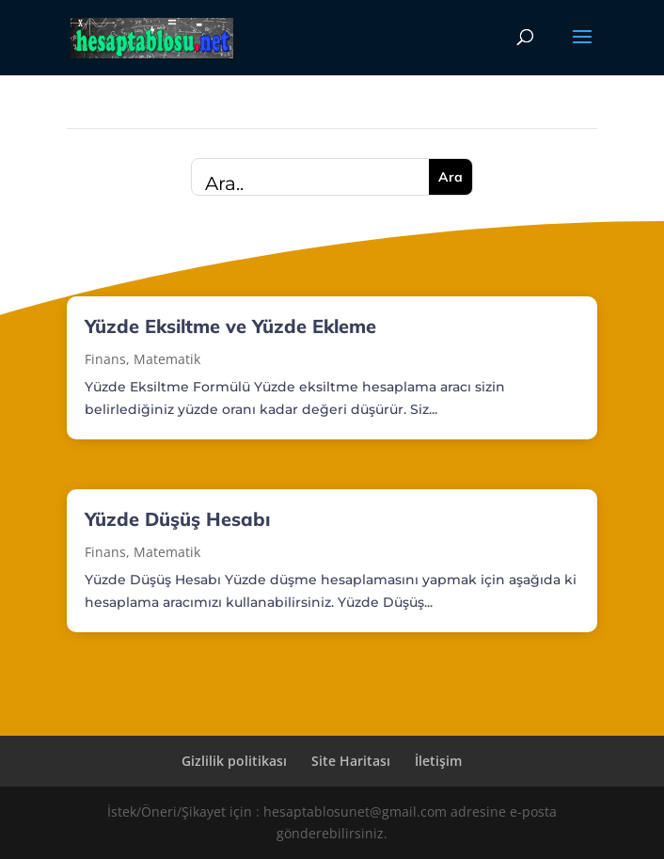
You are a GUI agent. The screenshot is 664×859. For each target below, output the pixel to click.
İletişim (438, 761)
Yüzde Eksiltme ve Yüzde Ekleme (230, 326)
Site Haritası (350, 761)
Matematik (167, 359)
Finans (105, 359)
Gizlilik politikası (234, 761)
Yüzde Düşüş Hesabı (177, 519)
